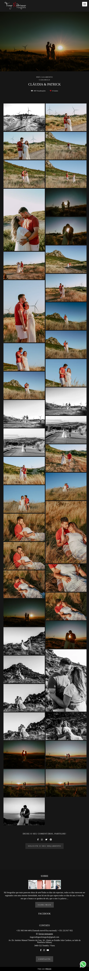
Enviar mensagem (46, 934)
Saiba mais (44, 905)
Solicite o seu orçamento (44, 846)
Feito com (44, 969)
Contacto (44, 959)
